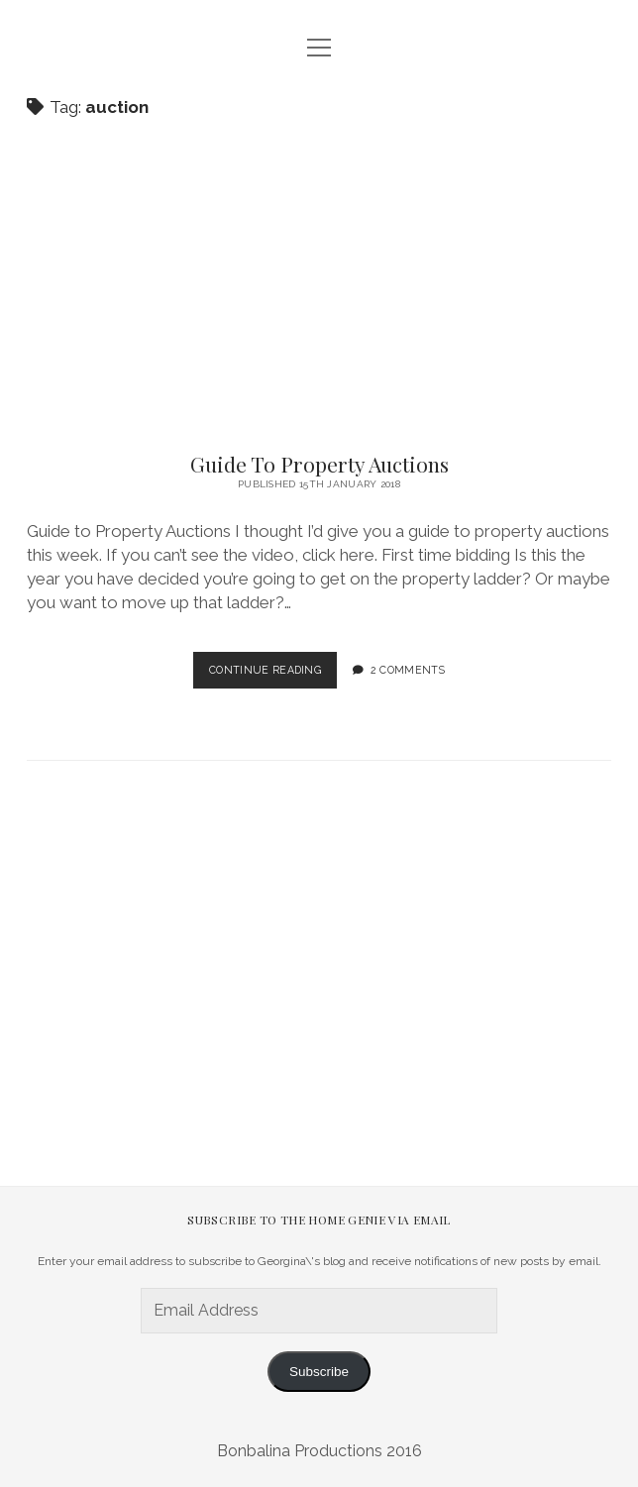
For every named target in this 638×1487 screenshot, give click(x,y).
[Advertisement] (332, 923)
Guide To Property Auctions (319, 464)
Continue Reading (273, 674)
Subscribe (319, 1371)
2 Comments (408, 670)
